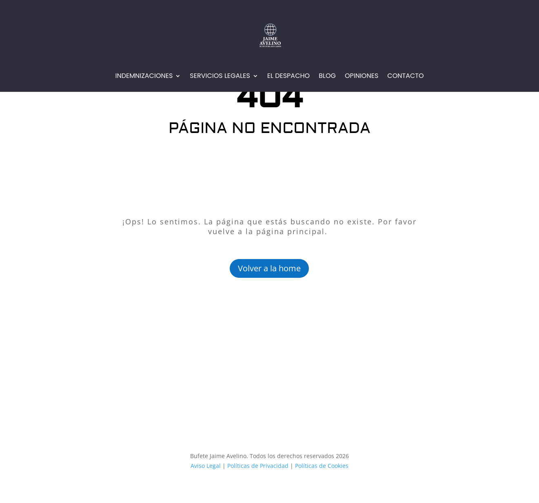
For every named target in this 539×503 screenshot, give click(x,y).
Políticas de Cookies (320, 466)
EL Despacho (288, 76)
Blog (327, 76)
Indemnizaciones (144, 76)
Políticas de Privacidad (257, 466)
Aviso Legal (206, 466)
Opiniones (361, 76)
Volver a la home (269, 268)
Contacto (405, 76)
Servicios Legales (220, 76)
